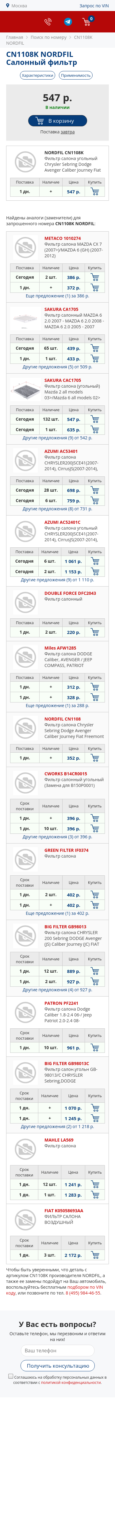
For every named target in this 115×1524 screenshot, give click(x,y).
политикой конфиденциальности (71, 1382)
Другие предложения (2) (57, 1126)
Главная (14, 37)
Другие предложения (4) (57, 990)
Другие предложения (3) (57, 837)
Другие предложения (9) (57, 438)
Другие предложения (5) (57, 367)
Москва (19, 6)
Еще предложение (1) (57, 296)
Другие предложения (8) (57, 509)
